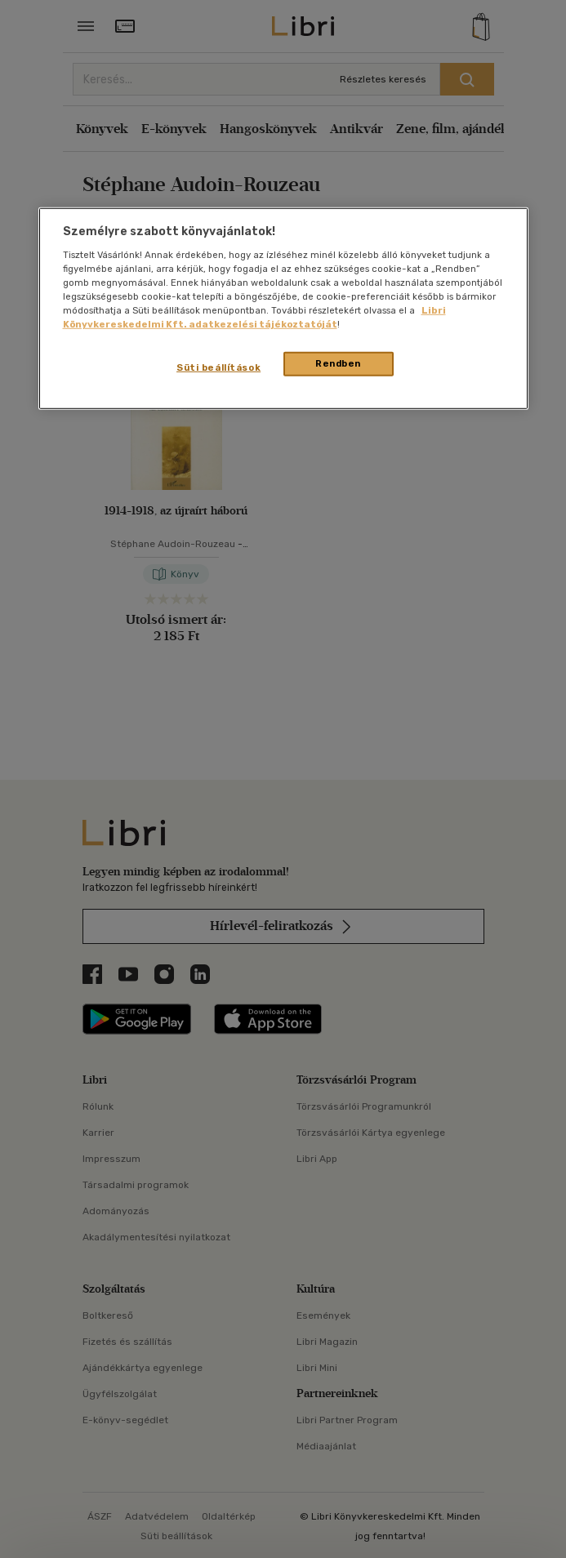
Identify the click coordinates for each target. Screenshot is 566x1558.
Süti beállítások (218, 367)
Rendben (338, 363)
